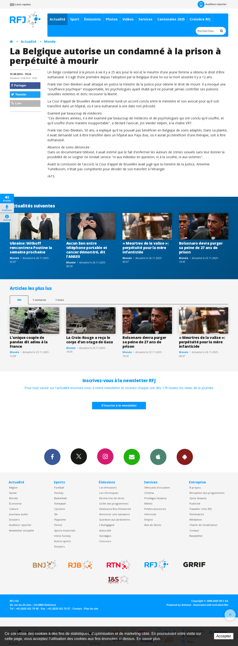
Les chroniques (108, 492)
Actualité (57, 19)
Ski (56, 514)
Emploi (148, 519)
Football (59, 487)
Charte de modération (203, 524)
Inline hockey (62, 535)
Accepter (223, 636)
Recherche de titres (111, 498)
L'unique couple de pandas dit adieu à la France (28, 342)
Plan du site (91, 608)
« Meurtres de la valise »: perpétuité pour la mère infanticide (145, 248)
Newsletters (132, 457)
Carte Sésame (198, 498)
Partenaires (196, 514)
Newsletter (196, 535)
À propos (195, 487)
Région (13, 487)
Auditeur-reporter (212, 4)
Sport (74, 19)
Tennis (58, 524)
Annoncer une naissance (114, 514)
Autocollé (105, 530)
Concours (105, 541)
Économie (15, 503)
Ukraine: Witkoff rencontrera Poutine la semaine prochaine (31, 248)
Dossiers (14, 519)
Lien (16, 103)
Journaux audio (18, 514)
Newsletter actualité (21, 530)
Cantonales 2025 (171, 19)
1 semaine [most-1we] (39, 300)
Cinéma (149, 492)
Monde (50, 41)
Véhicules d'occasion (157, 487)
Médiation (195, 519)
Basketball (60, 498)
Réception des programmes (206, 492)
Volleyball (60, 503)
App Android (185, 457)
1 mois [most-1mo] (59, 300)
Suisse (13, 492)
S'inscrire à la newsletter (119, 405)
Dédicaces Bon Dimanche (115, 508)
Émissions (92, 19)
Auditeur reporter (20, 524)
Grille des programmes (113, 503)
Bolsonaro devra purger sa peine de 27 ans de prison (201, 248)
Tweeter (18, 94)
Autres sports (62, 541)
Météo (148, 503)
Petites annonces (155, 508)
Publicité (194, 503)
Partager (18, 85)
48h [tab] (19, 300)
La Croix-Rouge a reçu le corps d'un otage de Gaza (89, 339)
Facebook (52, 457)
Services (145, 19)
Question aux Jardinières (114, 519)
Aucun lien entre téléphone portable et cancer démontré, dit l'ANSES (86, 250)
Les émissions (107, 487)
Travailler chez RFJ (200, 508)
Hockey (58, 492)
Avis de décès (152, 524)
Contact (194, 530)
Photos (112, 19)
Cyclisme (59, 508)
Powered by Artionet (179, 604)
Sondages (105, 535)
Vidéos (128, 19)
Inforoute (150, 514)
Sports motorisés (64, 530)
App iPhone (158, 457)
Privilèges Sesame (155, 498)
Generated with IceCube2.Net (210, 604)
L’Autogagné (106, 524)
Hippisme (60, 519)
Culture (13, 508)
